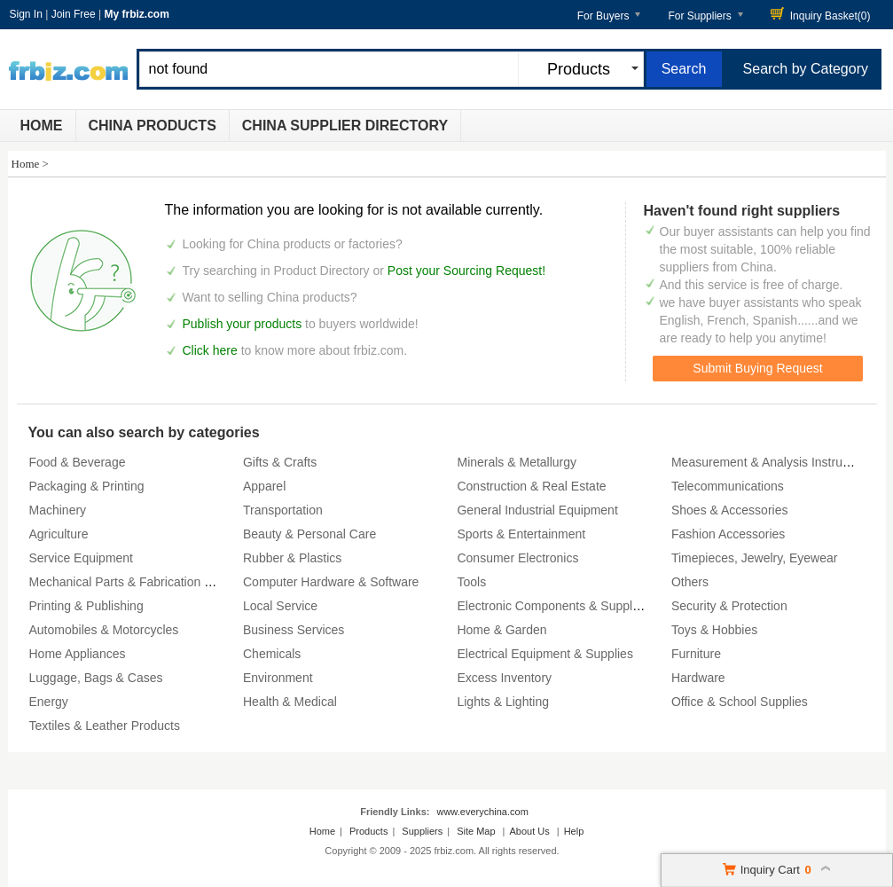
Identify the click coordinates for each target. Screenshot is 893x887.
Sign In (26, 14)
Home (41, 125)
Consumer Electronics (517, 558)
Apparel (264, 486)
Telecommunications (727, 486)
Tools (471, 582)
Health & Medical (290, 702)
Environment (278, 678)
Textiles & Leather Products (104, 725)
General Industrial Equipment (537, 510)
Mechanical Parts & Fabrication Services (140, 582)
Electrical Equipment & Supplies (544, 654)
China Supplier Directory (345, 125)
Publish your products (244, 324)
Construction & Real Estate (531, 486)
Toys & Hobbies (714, 630)
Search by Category (805, 68)
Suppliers (422, 831)
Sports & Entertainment (521, 534)
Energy (48, 702)
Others (690, 582)
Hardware (698, 678)
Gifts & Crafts (280, 462)
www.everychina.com (482, 811)
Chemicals (272, 654)
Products (368, 831)
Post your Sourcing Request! (466, 270)
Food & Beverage (77, 462)
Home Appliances (77, 654)
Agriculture (59, 534)
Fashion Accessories (728, 534)
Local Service (280, 606)
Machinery (58, 510)
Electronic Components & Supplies (552, 606)
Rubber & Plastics (292, 558)
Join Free (73, 14)
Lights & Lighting (503, 702)
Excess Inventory (504, 678)
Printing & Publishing (86, 606)
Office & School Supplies (739, 702)
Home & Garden (501, 630)
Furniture (696, 654)
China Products (152, 125)
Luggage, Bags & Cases (96, 678)
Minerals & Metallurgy (516, 462)
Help (574, 831)
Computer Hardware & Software (331, 582)
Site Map (476, 831)
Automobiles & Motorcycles (104, 630)
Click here (210, 350)
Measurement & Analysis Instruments (773, 462)
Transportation (283, 510)
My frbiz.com (136, 14)
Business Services (293, 630)
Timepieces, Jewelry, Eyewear (754, 558)
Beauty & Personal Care (309, 534)
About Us (529, 831)
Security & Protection (729, 606)
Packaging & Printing (87, 486)
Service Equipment (81, 558)
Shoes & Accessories (729, 510)
